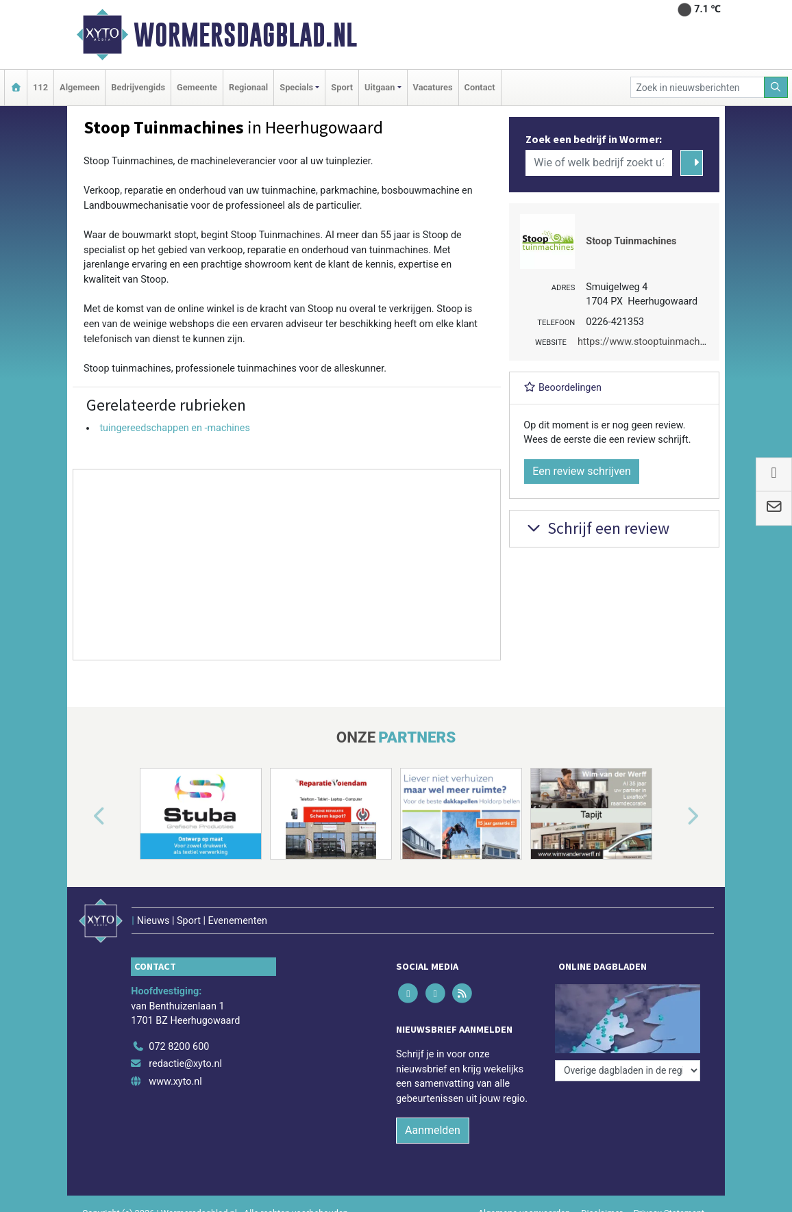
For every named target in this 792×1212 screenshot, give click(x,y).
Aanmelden (432, 1130)
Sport (342, 87)
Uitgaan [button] (379, 87)
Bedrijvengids (138, 87)
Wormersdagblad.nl (245, 35)
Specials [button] (296, 87)
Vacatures (433, 87)
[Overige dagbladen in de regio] (627, 1070)
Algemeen (79, 87)
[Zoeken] (776, 87)
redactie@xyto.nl (185, 1064)
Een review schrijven (581, 471)
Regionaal (248, 87)
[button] (83, 816)
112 (40, 87)
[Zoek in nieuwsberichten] (697, 87)
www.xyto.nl (175, 1081)
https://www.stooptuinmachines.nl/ (655, 342)
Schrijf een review (596, 528)
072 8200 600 (179, 1047)
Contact (480, 87)
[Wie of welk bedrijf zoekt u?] (598, 163)
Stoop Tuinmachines (631, 241)
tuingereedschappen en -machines (174, 428)
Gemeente (197, 87)
